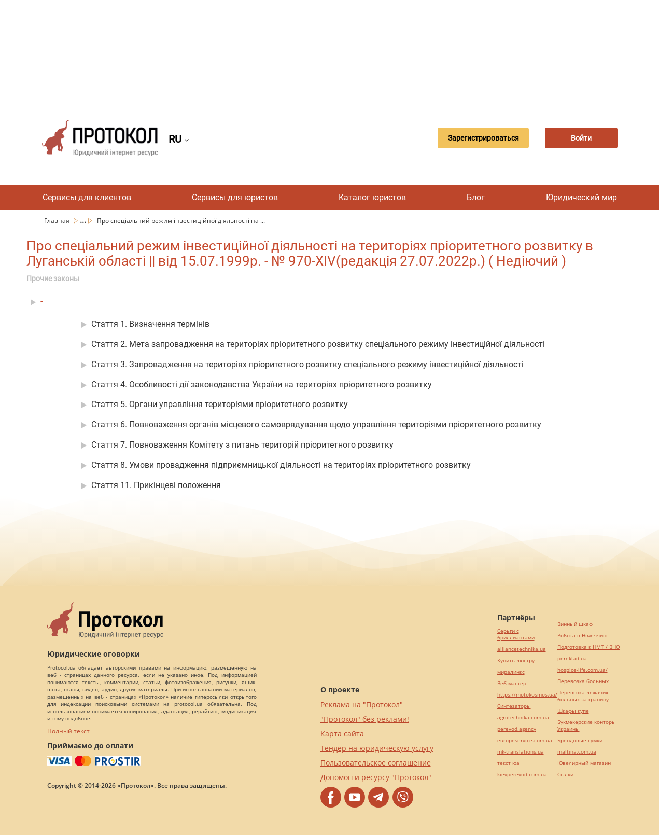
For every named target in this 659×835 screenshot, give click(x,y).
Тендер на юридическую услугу (376, 748)
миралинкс (511, 672)
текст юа (508, 763)
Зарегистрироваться (483, 138)
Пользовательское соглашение (375, 763)
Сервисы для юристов (235, 197)
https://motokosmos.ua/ (527, 694)
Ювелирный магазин (584, 763)
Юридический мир (581, 197)
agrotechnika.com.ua (523, 717)
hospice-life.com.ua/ (582, 669)
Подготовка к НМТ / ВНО (588, 647)
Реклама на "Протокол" (361, 704)
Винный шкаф (575, 624)
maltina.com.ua (576, 751)
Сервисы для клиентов (87, 197)
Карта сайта (342, 734)
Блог (476, 197)
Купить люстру (516, 660)
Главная (57, 220)
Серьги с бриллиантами (516, 634)
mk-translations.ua (520, 751)
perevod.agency (516, 729)
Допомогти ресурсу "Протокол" (375, 777)
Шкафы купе (573, 710)
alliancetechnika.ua (521, 649)
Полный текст (68, 731)
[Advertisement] (330, 52)
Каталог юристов (372, 197)
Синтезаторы (514, 706)
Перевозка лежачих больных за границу (583, 696)
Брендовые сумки (579, 740)
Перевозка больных (583, 681)
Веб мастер (511, 683)
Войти (581, 138)
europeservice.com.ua (524, 740)
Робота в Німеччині (582, 635)
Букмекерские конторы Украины (586, 725)
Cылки (565, 774)
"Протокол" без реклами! (364, 719)
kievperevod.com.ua (522, 774)
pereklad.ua (572, 658)
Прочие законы (52, 278)
